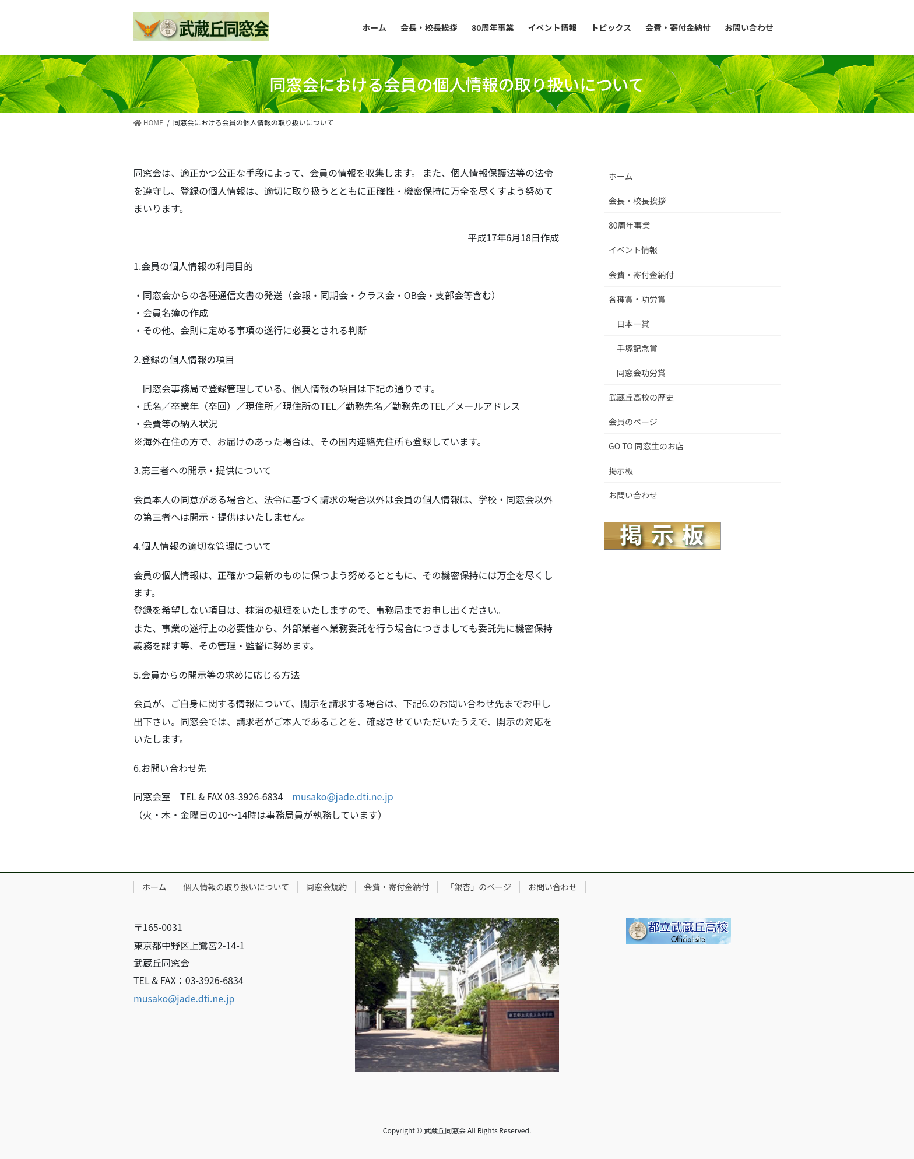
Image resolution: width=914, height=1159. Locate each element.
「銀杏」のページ (478, 887)
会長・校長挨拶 (637, 200)
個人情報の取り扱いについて (237, 887)
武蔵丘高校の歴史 (641, 397)
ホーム (621, 176)
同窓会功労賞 (641, 372)
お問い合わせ (633, 495)
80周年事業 (630, 225)
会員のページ (633, 421)
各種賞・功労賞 (637, 299)
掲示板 (621, 470)
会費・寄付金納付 (641, 274)
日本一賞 (633, 323)
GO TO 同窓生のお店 (646, 446)
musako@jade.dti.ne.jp (342, 796)
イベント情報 (633, 249)
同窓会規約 (326, 887)
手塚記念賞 (637, 348)
